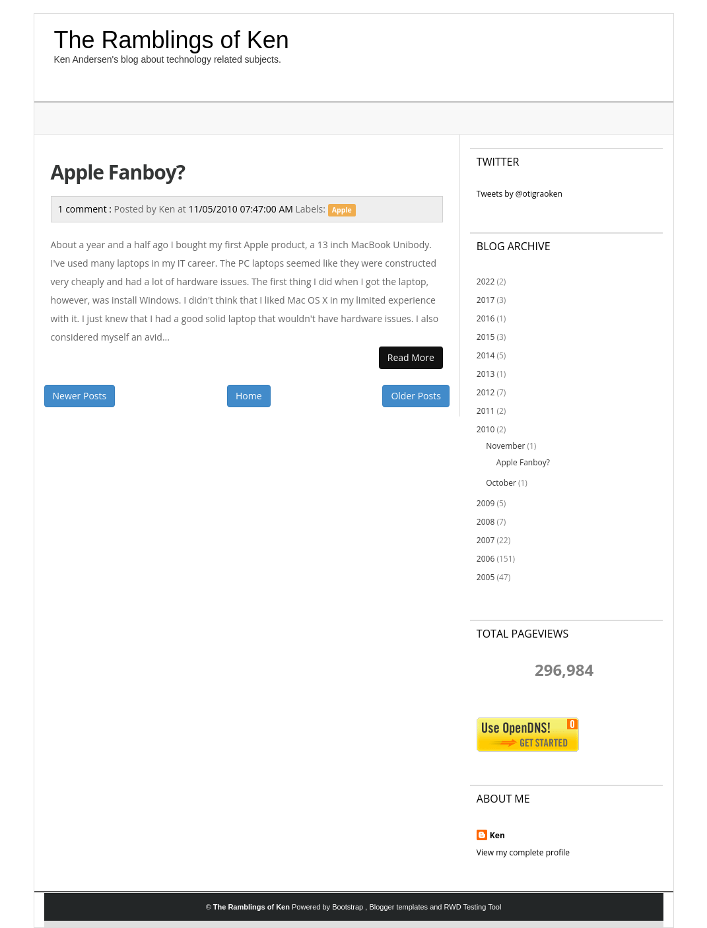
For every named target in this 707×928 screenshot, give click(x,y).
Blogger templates (399, 907)
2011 (485, 410)
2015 (485, 337)
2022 (485, 281)
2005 (485, 577)
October (501, 482)
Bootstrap (348, 907)
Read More (410, 357)
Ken (497, 835)
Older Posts (415, 395)
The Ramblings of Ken (171, 39)
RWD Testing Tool (473, 907)
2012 (485, 392)
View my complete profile (523, 852)
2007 (485, 540)
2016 (485, 318)
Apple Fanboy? (118, 171)
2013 (485, 374)
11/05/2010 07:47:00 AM (241, 209)
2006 (485, 558)
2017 (485, 300)
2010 (485, 429)
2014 (485, 355)
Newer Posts (80, 395)
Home (249, 395)
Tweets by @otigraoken (519, 193)
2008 (485, 521)
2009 (485, 503)
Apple (342, 210)
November (505, 445)
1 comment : (86, 209)
